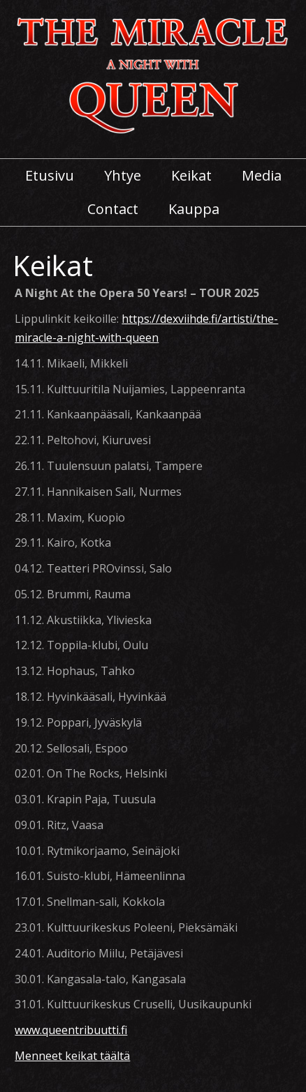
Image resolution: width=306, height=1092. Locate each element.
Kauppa (193, 209)
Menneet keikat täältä (72, 1055)
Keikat (191, 175)
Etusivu (49, 175)
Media (262, 175)
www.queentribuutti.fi (71, 1030)
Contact (112, 209)
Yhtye (122, 175)
